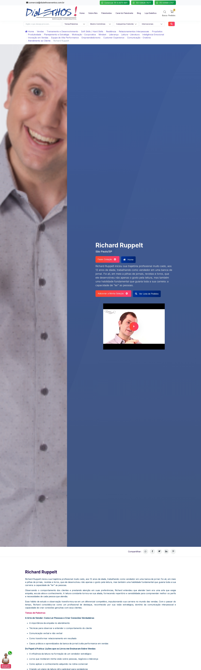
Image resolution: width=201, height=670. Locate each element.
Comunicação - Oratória (139, 37)
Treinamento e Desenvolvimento (62, 31)
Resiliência (111, 31)
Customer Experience (113, 37)
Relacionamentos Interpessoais (134, 31)
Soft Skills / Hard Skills (92, 31)
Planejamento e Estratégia (56, 34)
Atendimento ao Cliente (39, 40)
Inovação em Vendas (38, 37)
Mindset (102, 34)
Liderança (113, 34)
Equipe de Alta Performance (65, 37)
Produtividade (34, 34)
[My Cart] (171, 13)
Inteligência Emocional (153, 34)
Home (29, 31)
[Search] (164, 13)
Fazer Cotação (107, 259)
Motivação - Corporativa (84, 34)
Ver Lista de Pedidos (147, 293)
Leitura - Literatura (130, 34)
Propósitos (157, 31)
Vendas (40, 31)
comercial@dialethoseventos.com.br (45, 2)
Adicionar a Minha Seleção (113, 293)
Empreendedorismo (91, 37)
